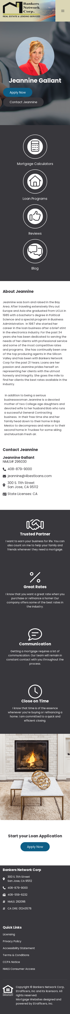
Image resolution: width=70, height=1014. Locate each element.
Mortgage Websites (29, 999)
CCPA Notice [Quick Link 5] (11, 962)
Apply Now (18, 92)
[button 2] (35, 184)
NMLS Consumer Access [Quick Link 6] (19, 969)
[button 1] (35, 149)
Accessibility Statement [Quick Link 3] (19, 948)
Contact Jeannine (23, 102)
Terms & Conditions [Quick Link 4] (16, 955)
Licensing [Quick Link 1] (9, 934)
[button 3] (35, 219)
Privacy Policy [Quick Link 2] (12, 941)
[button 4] (35, 254)
